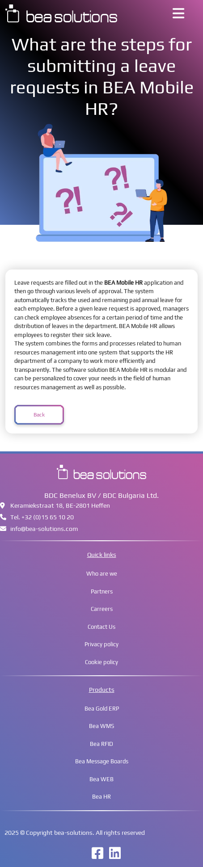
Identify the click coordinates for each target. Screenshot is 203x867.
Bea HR (101, 796)
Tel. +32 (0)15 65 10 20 (37, 517)
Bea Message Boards (101, 761)
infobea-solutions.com (39, 528)
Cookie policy (101, 662)
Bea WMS (101, 726)
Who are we (101, 573)
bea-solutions (73, 832)
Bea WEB (101, 779)
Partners (102, 591)
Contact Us (101, 626)
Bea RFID (101, 744)
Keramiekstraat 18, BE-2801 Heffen (55, 505)
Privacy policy (101, 644)
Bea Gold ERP (102, 708)
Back (39, 415)
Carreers (102, 609)
